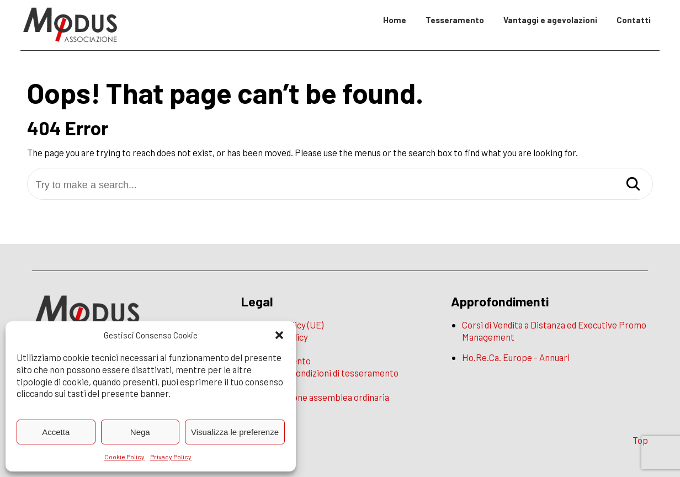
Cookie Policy (124, 456)
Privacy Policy (171, 456)
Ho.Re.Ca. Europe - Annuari (516, 357)
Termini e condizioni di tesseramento (325, 372)
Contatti (634, 20)
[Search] (633, 185)
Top (640, 440)
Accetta (56, 432)
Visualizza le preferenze (235, 432)
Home (394, 20)
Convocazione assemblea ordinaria (320, 396)
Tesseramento (455, 20)
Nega (140, 432)
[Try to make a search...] (340, 185)
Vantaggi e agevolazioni (550, 20)
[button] (279, 335)
